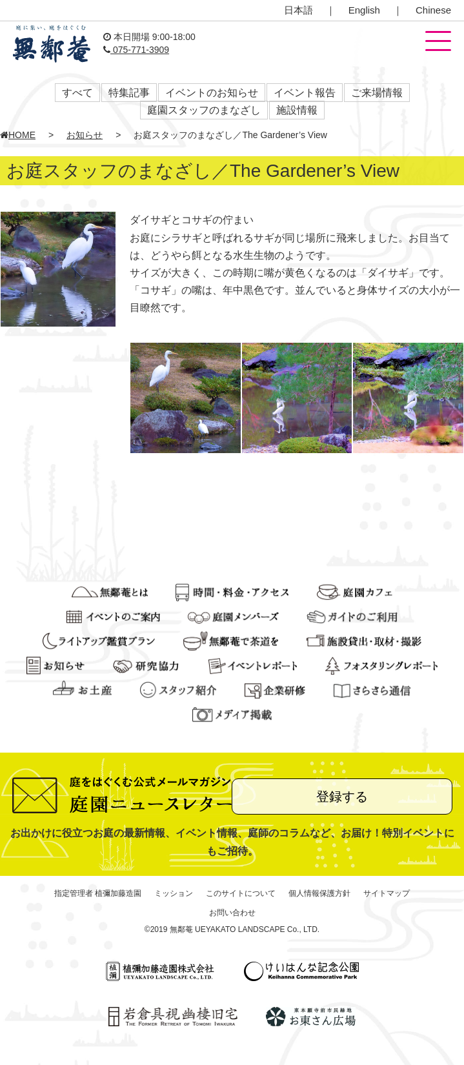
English (364, 10)
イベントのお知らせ (211, 92)
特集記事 (129, 92)
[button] (438, 42)
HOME (17, 135)
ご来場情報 (377, 92)
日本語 (298, 10)
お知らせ (84, 135)
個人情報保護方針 (319, 893)
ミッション (173, 893)
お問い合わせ (232, 912)
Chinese (433, 10)
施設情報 (297, 110)
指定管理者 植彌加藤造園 (97, 893)
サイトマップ (386, 893)
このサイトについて (241, 893)
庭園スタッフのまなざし (204, 110)
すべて (77, 92)
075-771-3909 (136, 50)
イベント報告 (305, 92)
